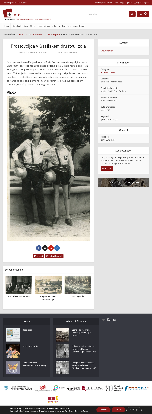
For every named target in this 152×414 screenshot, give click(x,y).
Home (6, 26)
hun (130, 2)
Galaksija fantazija (30, 346)
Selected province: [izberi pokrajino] (15, 2)
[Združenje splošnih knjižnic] (53, 399)
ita (126, 2)
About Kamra (79, 26)
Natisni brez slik (54, 256)
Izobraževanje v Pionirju (19, 296)
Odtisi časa (27, 330)
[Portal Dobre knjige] (136, 388)
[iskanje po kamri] (108, 14)
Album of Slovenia (60, 26)
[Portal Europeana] (59, 388)
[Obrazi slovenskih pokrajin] (114, 388)
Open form (106, 168)
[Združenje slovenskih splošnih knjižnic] (92, 388)
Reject (118, 409)
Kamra (111, 319)
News (32, 26)
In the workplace (108, 72)
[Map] (143, 14)
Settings (134, 409)
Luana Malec (72, 52)
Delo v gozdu (78, 296)
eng (121, 2)
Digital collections (20, 26)
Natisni (38, 256)
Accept (103, 409)
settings (84, 411)
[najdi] (132, 14)
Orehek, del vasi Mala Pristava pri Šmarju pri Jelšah (81, 332)
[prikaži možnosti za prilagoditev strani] (103, 2)
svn (116, 2)
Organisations (44, 26)
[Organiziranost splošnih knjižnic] (43, 388)
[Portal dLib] (73, 388)
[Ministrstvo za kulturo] (18, 388)
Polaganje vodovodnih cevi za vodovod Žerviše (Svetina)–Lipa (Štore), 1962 (84, 349)
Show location (107, 50)
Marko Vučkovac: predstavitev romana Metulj (34, 364)
